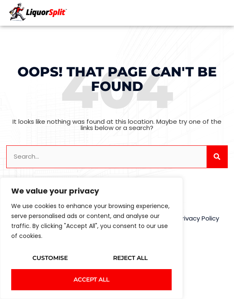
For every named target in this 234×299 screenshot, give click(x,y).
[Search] (217, 157)
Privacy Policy (198, 218)
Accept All (91, 279)
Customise (50, 258)
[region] (91, 238)
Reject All (130, 258)
